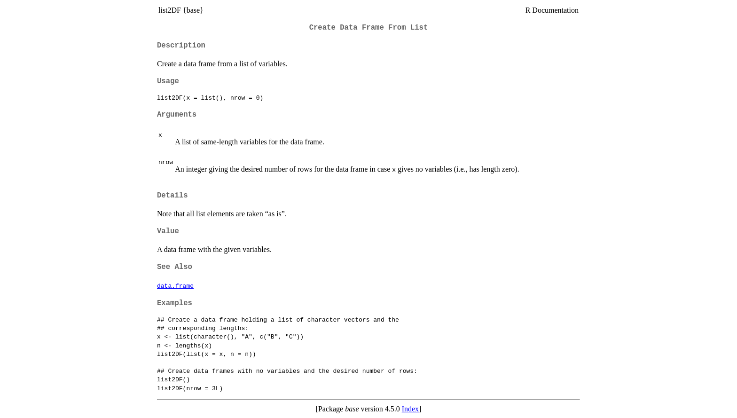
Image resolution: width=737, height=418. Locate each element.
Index (410, 409)
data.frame (175, 285)
